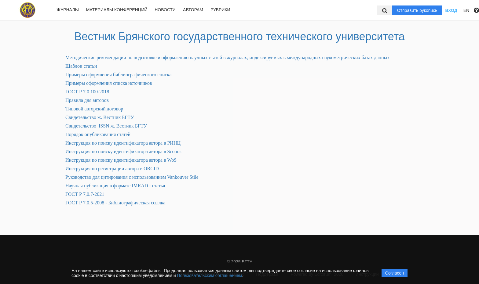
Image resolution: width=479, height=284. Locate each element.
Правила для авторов (87, 100)
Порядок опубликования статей (97, 134)
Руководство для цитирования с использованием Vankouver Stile (132, 177)
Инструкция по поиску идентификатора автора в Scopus (123, 151)
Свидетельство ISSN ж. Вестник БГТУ (106, 125)
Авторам (193, 9)
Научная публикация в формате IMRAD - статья (115, 185)
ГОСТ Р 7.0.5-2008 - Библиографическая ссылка (115, 202)
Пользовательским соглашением (209, 275)
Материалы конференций (117, 9)
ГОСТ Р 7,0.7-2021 (84, 194)
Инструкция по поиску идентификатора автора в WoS (121, 160)
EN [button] (466, 10)
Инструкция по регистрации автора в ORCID (112, 168)
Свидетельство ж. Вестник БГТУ (99, 117)
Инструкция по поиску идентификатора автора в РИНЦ (123, 143)
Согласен (394, 273)
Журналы (68, 9)
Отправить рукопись (417, 10)
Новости (165, 9)
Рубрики (220, 9)
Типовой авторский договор (94, 108)
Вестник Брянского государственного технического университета (239, 36)
